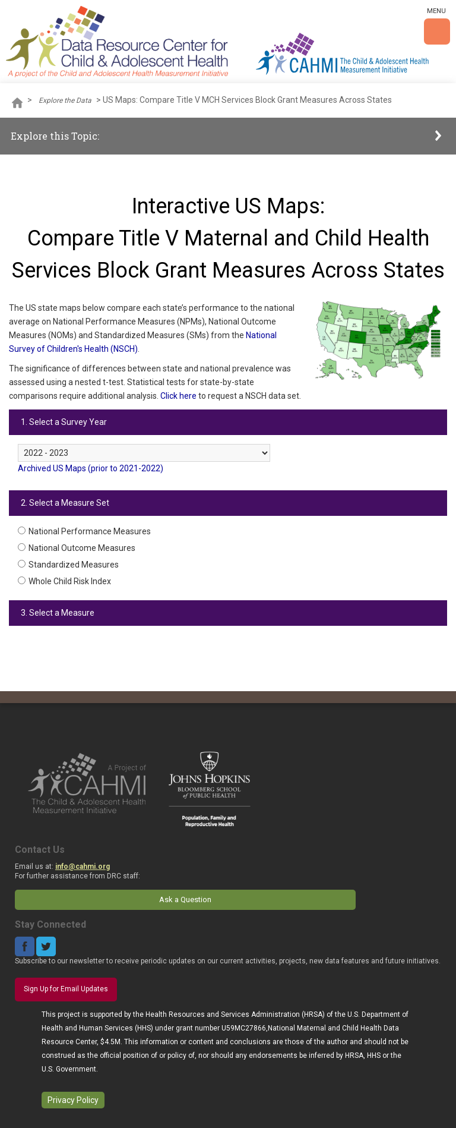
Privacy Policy (73, 1100)
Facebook (24, 946)
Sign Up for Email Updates (66, 989)
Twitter (46, 946)
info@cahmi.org (82, 866)
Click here (178, 396)
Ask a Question (185, 899)
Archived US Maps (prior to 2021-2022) (90, 468)
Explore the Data (65, 100)
